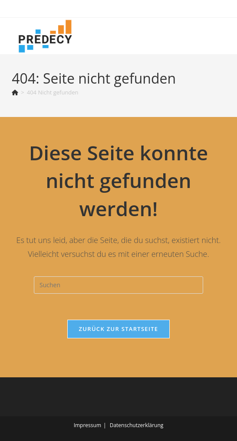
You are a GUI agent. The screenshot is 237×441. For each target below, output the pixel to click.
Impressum (87, 425)
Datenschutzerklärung (137, 425)
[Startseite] (15, 92)
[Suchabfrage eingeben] (118, 285)
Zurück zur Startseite (118, 329)
